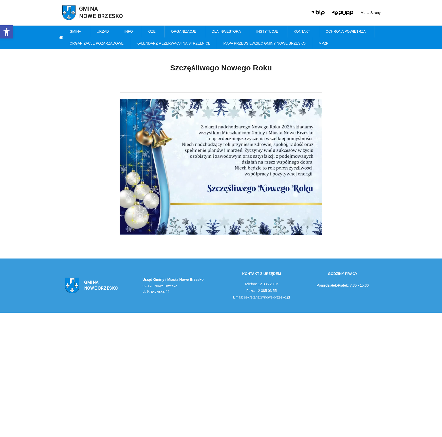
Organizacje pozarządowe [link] (96, 43)
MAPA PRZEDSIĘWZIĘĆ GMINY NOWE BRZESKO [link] (264, 43)
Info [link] (129, 31)
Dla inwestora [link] (227, 31)
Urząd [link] (104, 31)
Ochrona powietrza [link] (347, 31)
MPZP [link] (325, 43)
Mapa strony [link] (371, 13)
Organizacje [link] (185, 31)
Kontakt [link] (303, 31)
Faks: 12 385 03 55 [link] (261, 291)
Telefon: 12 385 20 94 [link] (262, 284)
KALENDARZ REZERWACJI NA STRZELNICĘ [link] (174, 43)
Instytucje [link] (268, 31)
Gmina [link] (76, 31)
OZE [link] (153, 31)
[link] (6, 31)
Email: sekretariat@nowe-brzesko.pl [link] (261, 297)
